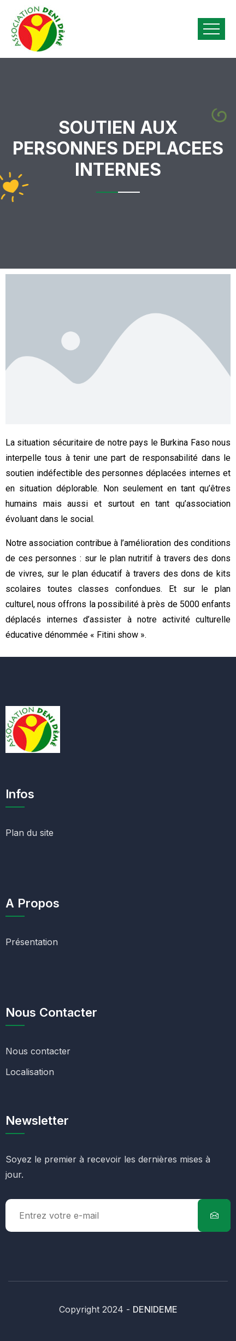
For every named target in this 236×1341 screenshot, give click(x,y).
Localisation (29, 1071)
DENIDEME (155, 1309)
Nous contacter (37, 1051)
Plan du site (29, 832)
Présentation (31, 941)
